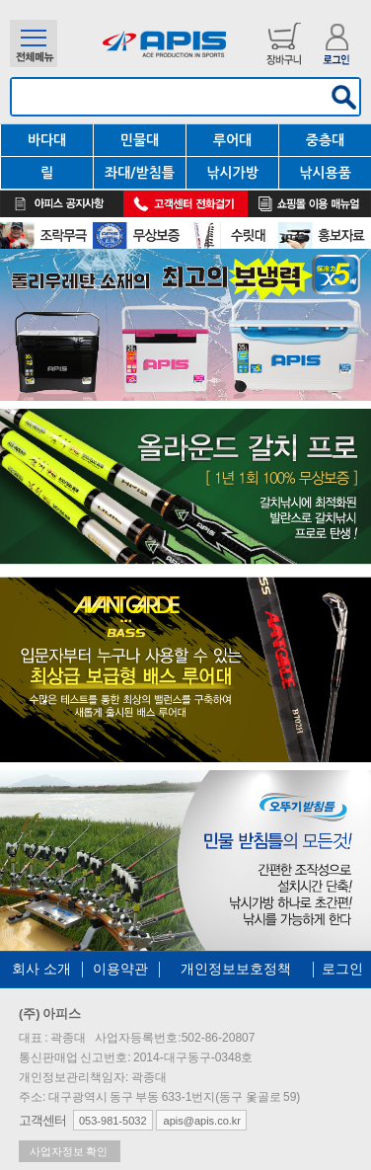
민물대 (139, 140)
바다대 (47, 140)
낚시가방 (232, 173)
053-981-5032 (113, 1121)
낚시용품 (325, 173)
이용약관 (120, 968)
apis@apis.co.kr (201, 1121)
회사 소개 (41, 968)
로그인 (342, 968)
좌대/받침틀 (140, 173)
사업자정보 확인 (70, 1151)
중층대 (325, 140)
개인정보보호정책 (236, 968)
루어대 (232, 140)
